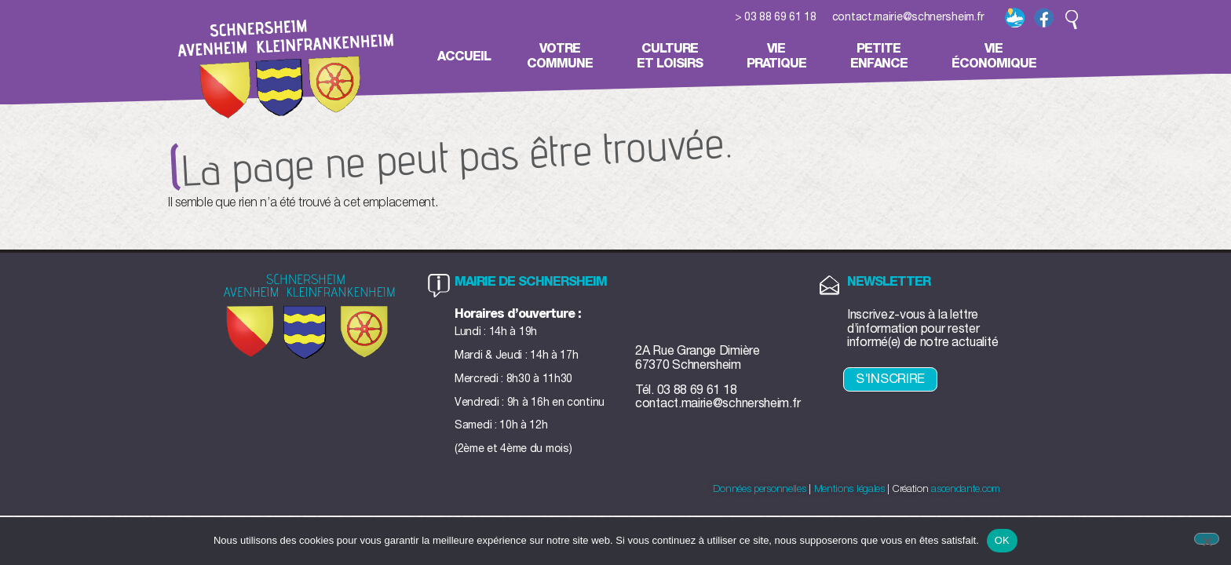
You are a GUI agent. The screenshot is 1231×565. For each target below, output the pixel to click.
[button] (1071, 19)
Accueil (464, 56)
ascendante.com (965, 489)
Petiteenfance (882, 56)
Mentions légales (849, 489)
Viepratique (780, 56)
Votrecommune (564, 56)
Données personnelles (759, 489)
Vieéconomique (998, 56)
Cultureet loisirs (673, 56)
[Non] (1206, 539)
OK (1002, 540)
